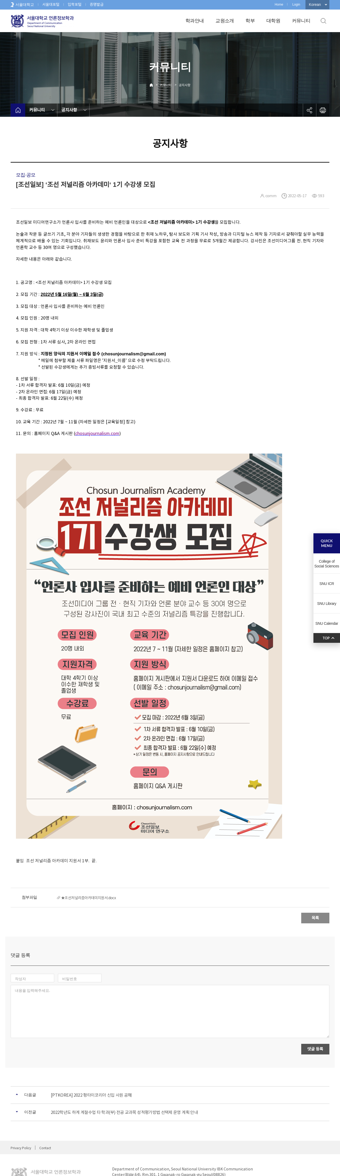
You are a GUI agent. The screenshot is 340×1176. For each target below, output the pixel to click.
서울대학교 (24, 4)
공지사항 (184, 85)
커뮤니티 (301, 20)
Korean (315, 4)
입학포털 (75, 4)
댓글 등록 (315, 1026)
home (18, 110)
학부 (250, 20)
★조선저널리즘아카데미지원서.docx (88, 897)
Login (296, 4)
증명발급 (97, 4)
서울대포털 (51, 4)
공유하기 (309, 110)
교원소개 (224, 20)
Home (279, 4)
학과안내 (194, 20)
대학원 (273, 20)
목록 (315, 918)
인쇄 (322, 110)
